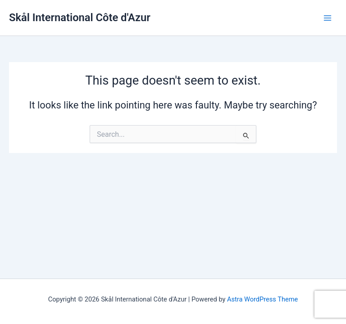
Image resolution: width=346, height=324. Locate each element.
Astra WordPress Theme (262, 299)
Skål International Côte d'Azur (79, 17)
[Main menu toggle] (327, 18)
